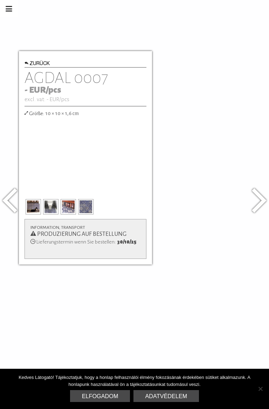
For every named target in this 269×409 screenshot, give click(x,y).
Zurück (37, 64)
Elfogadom (100, 396)
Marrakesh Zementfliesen (216, 8)
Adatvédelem (166, 396)
